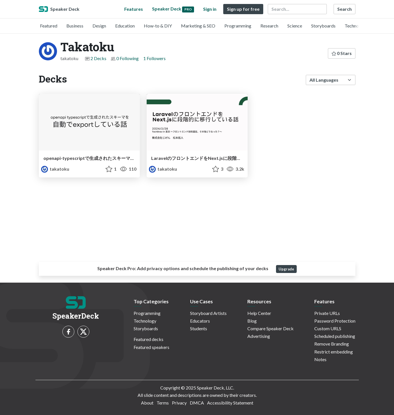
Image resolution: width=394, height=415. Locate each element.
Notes (320, 359)
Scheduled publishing (334, 336)
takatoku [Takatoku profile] (55, 168)
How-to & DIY (158, 25)
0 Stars (342, 53)
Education (125, 25)
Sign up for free (243, 9)
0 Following (127, 58)
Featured (48, 25)
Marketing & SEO (198, 25)
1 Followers (154, 58)
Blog (252, 320)
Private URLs (327, 313)
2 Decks (98, 58)
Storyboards (323, 25)
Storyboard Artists (208, 313)
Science (294, 25)
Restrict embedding (333, 351)
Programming (237, 25)
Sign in (209, 9)
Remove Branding (331, 343)
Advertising (258, 336)
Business (74, 25)
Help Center (259, 313)
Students (198, 328)
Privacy (179, 402)
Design (99, 25)
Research (269, 25)
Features (133, 9)
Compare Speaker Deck (270, 328)
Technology (356, 25)
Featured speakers (151, 347)
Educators (200, 320)
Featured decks (148, 339)
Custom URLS (327, 328)
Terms (163, 402)
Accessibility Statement (230, 402)
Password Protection (334, 320)
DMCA (197, 402)
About (147, 402)
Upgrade (286, 269)
